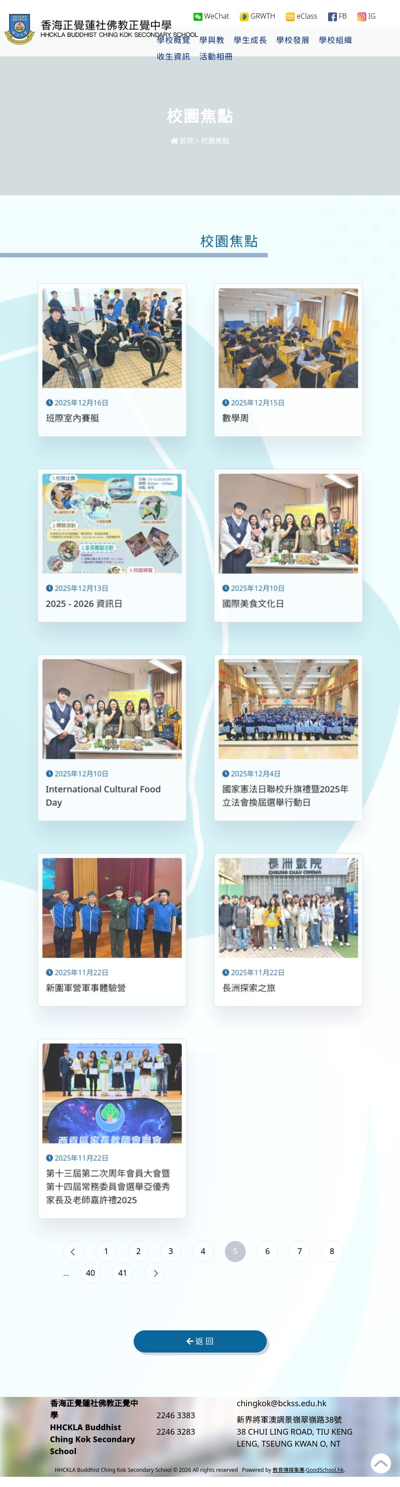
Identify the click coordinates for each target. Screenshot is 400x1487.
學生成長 (285, 40)
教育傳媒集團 (289, 1480)
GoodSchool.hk (325, 1480)
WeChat (212, 16)
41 (205, 1279)
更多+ (367, 40)
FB (337, 16)
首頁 (182, 141)
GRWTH (257, 16)
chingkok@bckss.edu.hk (281, 1413)
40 (168, 1279)
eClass (301, 16)
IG (366, 16)
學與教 (246, 40)
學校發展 (328, 40)
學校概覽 (208, 40)
